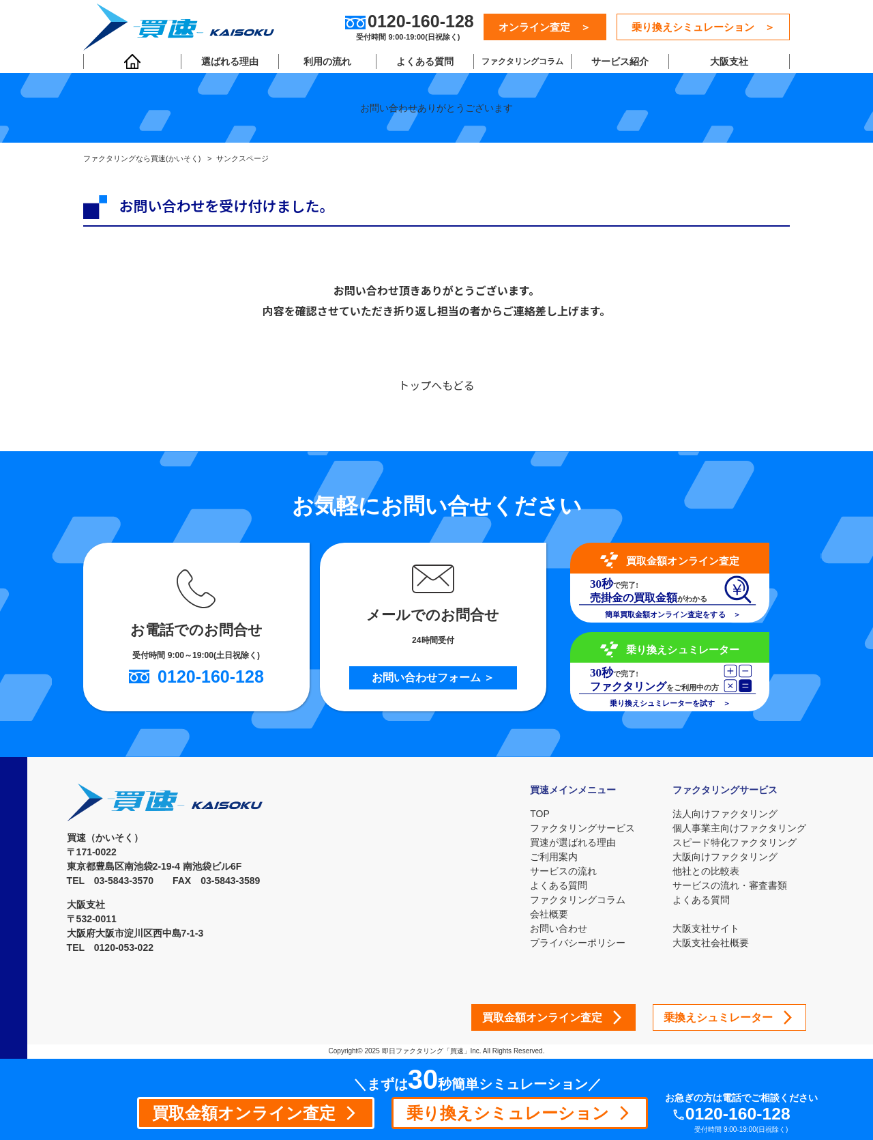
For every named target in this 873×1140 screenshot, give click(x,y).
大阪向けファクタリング (725, 856)
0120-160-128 (739, 1114)
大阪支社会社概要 (710, 942)
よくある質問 (424, 62)
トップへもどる (436, 386)
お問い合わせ (558, 928)
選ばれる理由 (229, 62)
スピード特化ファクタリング (734, 842)
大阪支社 (728, 62)
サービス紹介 (618, 62)
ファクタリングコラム (522, 62)
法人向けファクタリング (725, 813)
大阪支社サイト (705, 928)
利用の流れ (327, 62)
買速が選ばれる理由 (572, 842)
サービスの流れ (562, 871)
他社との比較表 (705, 871)
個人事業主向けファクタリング (739, 828)
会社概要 (548, 914)
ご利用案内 (553, 856)
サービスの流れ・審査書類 (729, 885)
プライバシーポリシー (577, 942)
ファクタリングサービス (581, 828)
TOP (539, 813)
